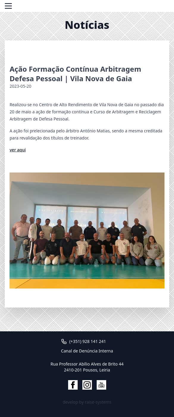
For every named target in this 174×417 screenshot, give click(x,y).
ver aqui (18, 150)
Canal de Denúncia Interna (87, 351)
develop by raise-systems (86, 402)
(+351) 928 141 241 (87, 341)
